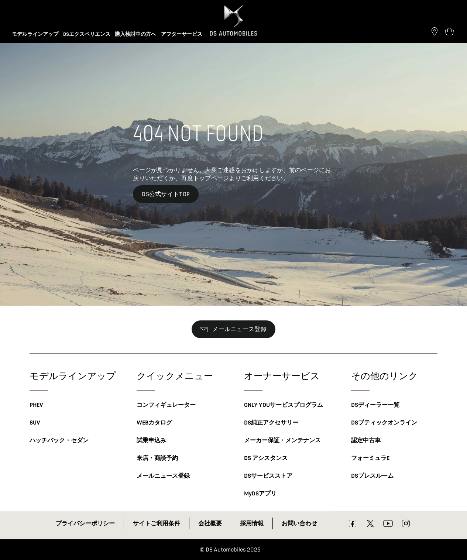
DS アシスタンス (266, 458)
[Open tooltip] (449, 31)
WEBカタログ (154, 422)
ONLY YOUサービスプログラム (283, 405)
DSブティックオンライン (384, 422)
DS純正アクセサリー (271, 422)
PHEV (36, 405)
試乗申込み (151, 440)
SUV (35, 422)
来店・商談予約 (157, 458)
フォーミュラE (370, 458)
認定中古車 (366, 440)
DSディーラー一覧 (375, 405)
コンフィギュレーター (166, 405)
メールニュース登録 (163, 476)
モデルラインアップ (73, 375)
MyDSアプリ (260, 493)
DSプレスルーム (372, 476)
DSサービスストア (268, 476)
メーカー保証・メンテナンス (282, 440)
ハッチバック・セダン (59, 440)
